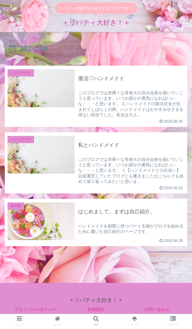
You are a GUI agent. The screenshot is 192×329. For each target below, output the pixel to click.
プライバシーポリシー (35, 309)
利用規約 (96, 309)
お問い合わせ (156, 309)
